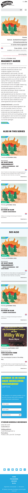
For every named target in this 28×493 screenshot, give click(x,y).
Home (14, 477)
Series (3, 137)
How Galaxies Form (9, 352)
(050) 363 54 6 (5, 424)
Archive (14, 481)
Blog (14, 483)
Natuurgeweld (22, 44)
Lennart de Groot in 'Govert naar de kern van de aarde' (15, 55)
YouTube (21, 469)
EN (26, 1)
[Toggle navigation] (25, 10)
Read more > (24, 176)
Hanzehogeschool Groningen (6, 462)
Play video (4, 123)
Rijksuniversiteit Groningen (6, 456)
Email (25, 469)
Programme (14, 479)
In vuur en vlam (7, 209)
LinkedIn (12, 469)
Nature (9, 39)
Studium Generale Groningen (8, 4)
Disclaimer (21, 486)
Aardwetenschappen (20, 39)
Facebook (4, 469)
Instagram (8, 469)
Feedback (14, 443)
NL (23, 1)
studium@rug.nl (5, 426)
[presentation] (13, 401)
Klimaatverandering (20, 42)
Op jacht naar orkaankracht (7, 163)
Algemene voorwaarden (10, 486)
